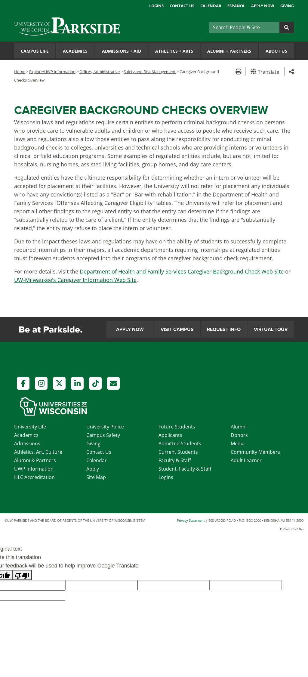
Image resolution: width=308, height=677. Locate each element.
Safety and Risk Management (150, 71)
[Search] (244, 27)
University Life (30, 426)
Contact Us (182, 5)
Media (238, 443)
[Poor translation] (22, 575)
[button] (266, 71)
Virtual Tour (271, 329)
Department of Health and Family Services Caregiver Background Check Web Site (182, 271)
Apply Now (262, 5)
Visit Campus (177, 329)
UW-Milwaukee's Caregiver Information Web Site (75, 279)
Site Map (96, 477)
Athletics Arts (174, 51)
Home (19, 71)
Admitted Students (180, 443)
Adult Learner (246, 460)
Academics (75, 51)
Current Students (178, 452)
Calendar (210, 5)
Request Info (224, 329)
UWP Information (34, 468)
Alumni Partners (229, 51)
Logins (156, 5)
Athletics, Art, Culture (38, 452)
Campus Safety (103, 435)
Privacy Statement (191, 520)
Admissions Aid (121, 51)
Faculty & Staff (175, 460)
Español (236, 5)
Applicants (170, 435)
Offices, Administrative (99, 71)
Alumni (239, 426)
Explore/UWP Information (52, 71)
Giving (287, 5)
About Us (276, 51)
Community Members (255, 452)
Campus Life (35, 51)
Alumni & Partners (35, 460)
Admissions (27, 443)
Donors (239, 435)
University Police (105, 426)
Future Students (177, 426)
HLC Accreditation (34, 477)
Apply (92, 468)
